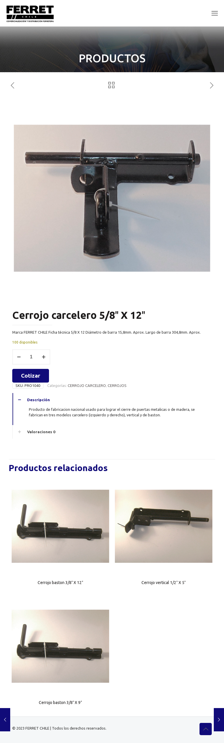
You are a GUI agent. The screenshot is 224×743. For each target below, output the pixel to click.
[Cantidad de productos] (31, 357)
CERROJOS (117, 385)
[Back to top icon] (206, 729)
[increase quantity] (43, 357)
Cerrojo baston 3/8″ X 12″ (60, 582)
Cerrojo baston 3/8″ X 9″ (60, 702)
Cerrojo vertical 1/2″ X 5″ (163, 582)
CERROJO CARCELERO (87, 385)
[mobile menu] (215, 13)
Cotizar (30, 375)
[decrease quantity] (19, 357)
